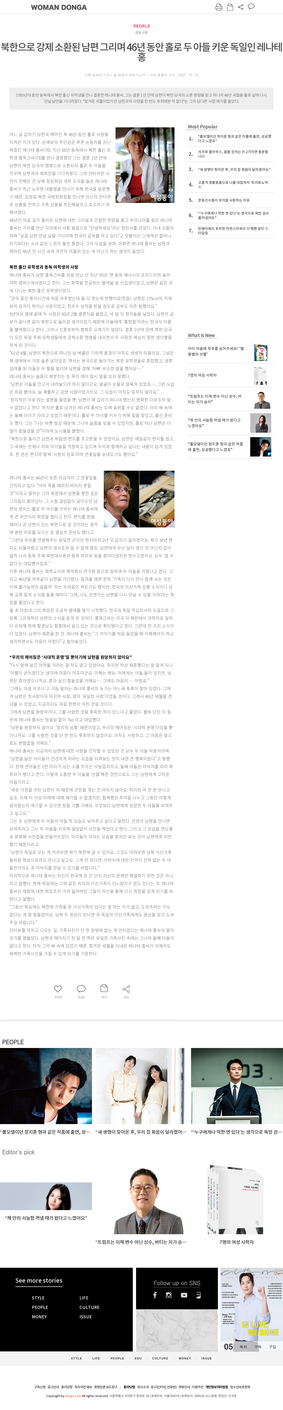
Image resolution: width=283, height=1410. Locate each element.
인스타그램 (168, 1295)
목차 (243, 1347)
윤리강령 (66, 1387)
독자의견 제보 (83, 1387)
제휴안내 (184, 1387)
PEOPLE (141, 26)
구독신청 (40, 1387)
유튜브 (184, 1295)
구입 (272, 1347)
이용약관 (197, 1387)
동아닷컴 (129, 1387)
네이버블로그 (199, 1295)
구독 (258, 1347)
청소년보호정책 (240, 1387)
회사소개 (143, 1387)
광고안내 (53, 1387)
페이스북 (155, 1295)
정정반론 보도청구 (105, 1387)
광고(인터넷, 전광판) (163, 1387)
